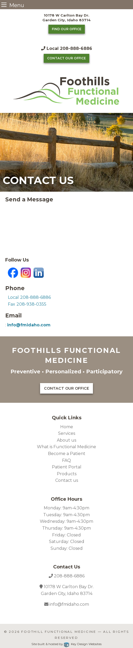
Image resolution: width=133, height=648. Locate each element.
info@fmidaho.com (68, 604)
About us (66, 440)
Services (66, 433)
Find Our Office (66, 29)
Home (66, 426)
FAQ (66, 460)
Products (66, 473)
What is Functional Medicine (66, 446)
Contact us (66, 480)
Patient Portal (66, 466)
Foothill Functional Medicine (58, 632)
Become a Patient (66, 453)
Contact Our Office (66, 58)
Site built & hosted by (66, 644)
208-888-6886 (69, 575)
